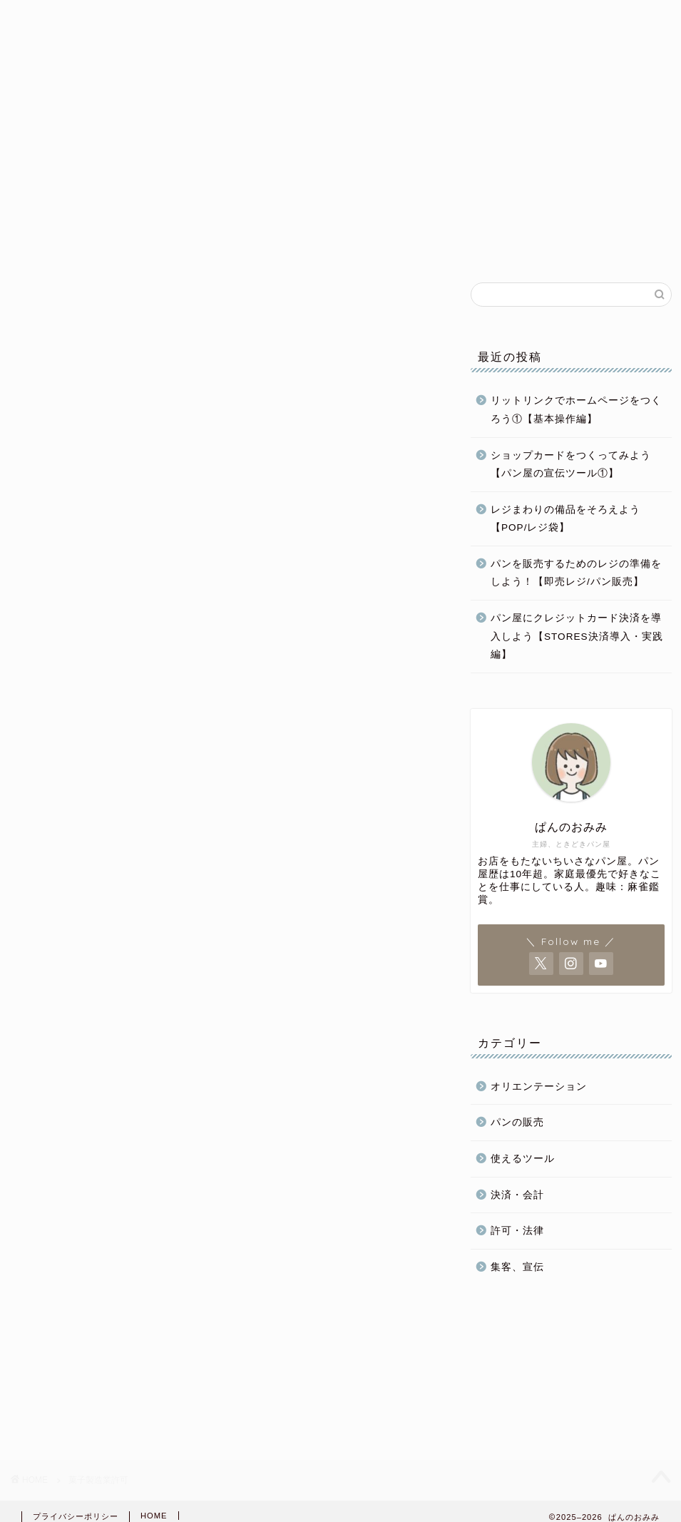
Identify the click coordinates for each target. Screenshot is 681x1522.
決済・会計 (517, 1195)
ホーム (85, 244)
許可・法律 (517, 1230)
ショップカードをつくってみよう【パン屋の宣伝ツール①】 (571, 464)
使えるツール (523, 1158)
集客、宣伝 (517, 1267)
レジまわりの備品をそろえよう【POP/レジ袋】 (565, 518)
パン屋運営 (361, 244)
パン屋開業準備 (222, 244)
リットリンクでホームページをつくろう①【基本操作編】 (576, 409)
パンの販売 (499, 244)
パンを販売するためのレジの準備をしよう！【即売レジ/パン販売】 (576, 573)
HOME (154, 1515)
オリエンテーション (539, 1086)
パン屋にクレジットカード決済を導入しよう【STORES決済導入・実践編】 (577, 636)
